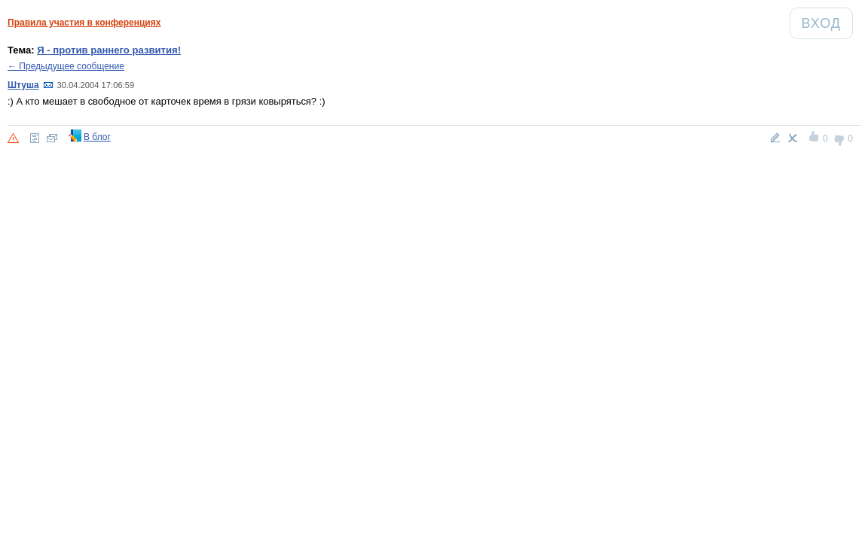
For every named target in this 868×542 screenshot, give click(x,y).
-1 (839, 138)
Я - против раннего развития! (109, 50)
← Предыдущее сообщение (66, 66)
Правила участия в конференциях (84, 22)
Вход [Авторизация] (827, 23)
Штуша (23, 85)
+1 (815, 138)
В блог (97, 137)
